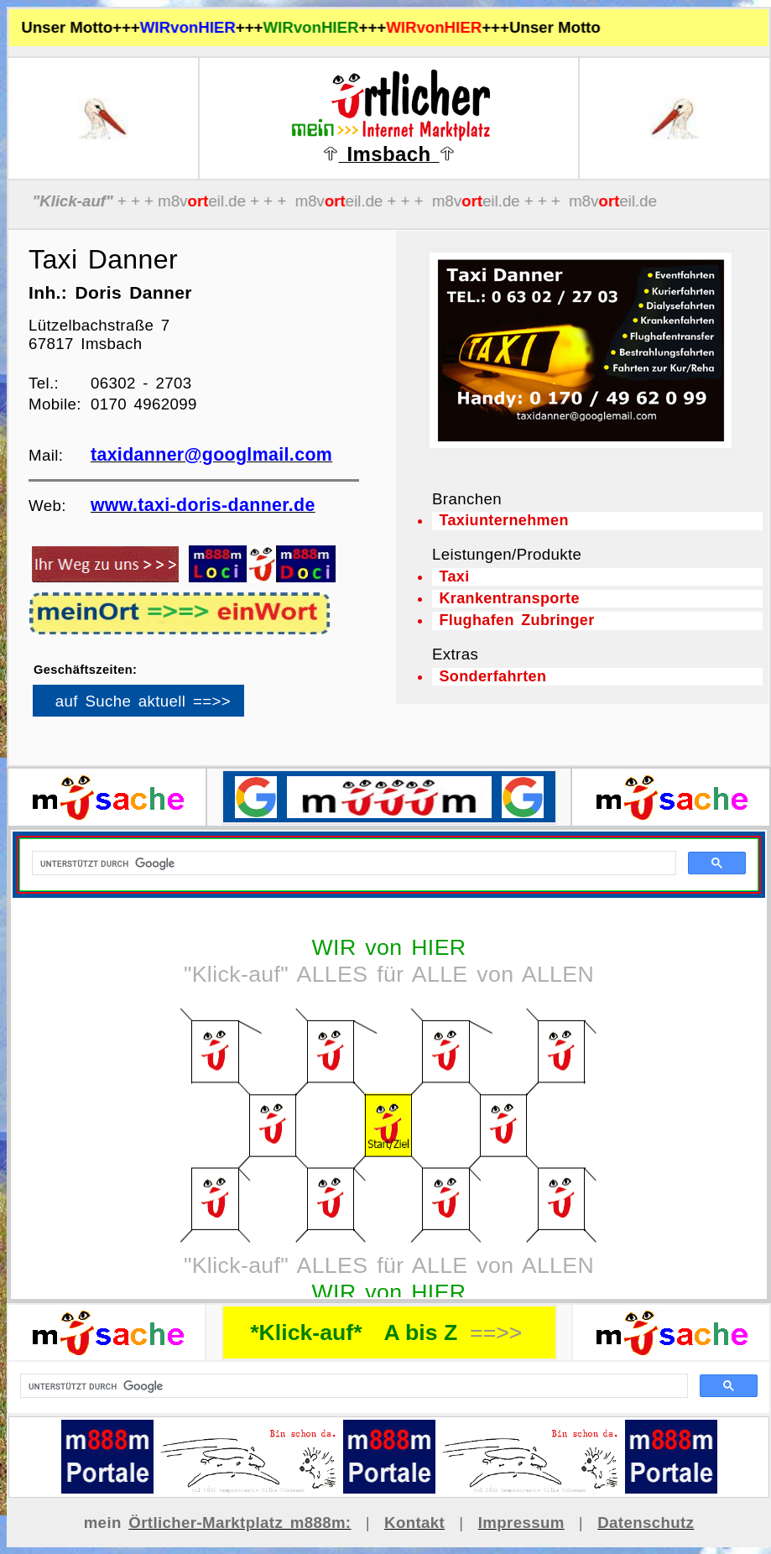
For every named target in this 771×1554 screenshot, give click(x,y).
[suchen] (352, 1386)
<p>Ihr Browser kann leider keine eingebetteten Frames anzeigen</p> (167, 706)
